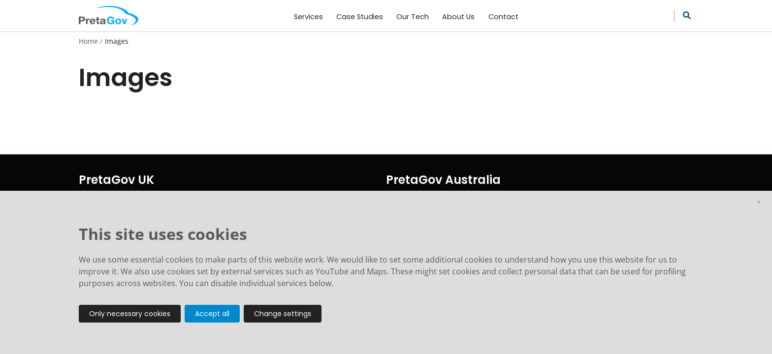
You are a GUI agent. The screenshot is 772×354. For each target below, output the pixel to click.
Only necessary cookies (129, 314)
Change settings (282, 314)
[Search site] (684, 15)
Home (88, 41)
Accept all (212, 314)
